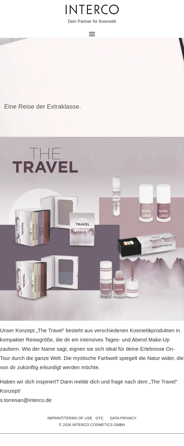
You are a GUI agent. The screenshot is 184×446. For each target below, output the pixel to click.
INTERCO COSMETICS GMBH (98, 425)
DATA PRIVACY (123, 418)
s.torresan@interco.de (26, 400)
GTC (100, 418)
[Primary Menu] (92, 34)
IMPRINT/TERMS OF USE (69, 418)
